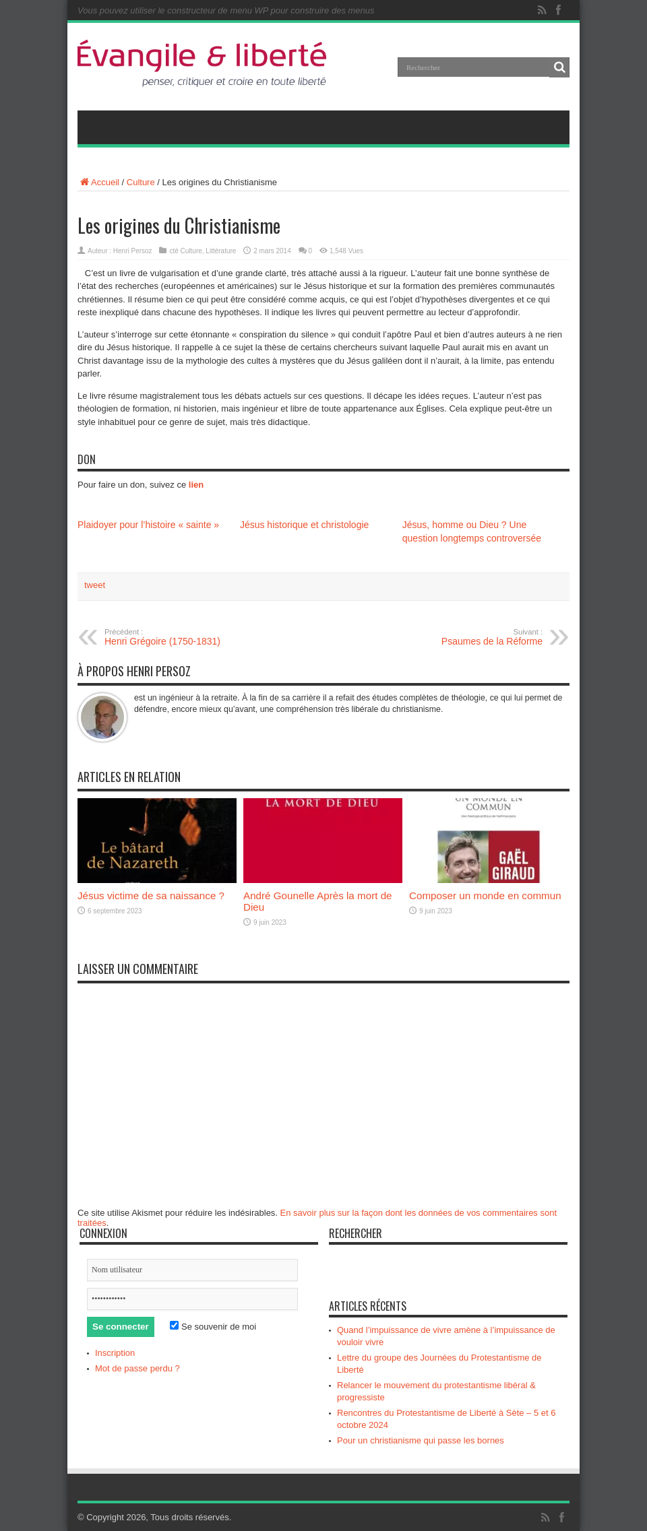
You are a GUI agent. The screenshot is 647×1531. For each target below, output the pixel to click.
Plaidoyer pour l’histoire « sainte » (148, 524)
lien (196, 485)
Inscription (115, 1353)
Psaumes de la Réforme (460, 637)
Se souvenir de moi (213, 1327)
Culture (141, 182)
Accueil (98, 182)
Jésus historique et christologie (304, 524)
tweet (94, 585)
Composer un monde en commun (485, 895)
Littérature (221, 251)
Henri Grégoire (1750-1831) (187, 637)
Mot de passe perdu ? (137, 1368)
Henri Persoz (132, 251)
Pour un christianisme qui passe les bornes (420, 1440)
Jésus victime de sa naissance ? (151, 895)
